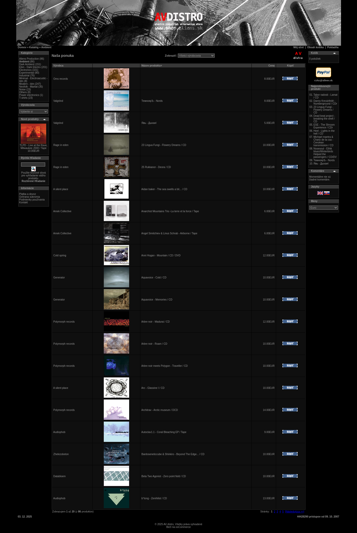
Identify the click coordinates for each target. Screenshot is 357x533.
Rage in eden (61, 145)
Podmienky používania (32, 199)
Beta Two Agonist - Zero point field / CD (164, 476)
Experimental (26, 72)
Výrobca (58, 65)
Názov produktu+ (152, 65)
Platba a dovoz (27, 194)
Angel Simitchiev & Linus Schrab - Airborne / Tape (169, 233)
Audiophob (59, 432)
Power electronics (29, 95)
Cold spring (59, 255)
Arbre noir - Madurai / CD (155, 321)
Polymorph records (64, 321)
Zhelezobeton (61, 454)
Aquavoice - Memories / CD (156, 299)
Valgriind (58, 100)
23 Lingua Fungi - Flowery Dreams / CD (164, 145)
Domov (22, 47)
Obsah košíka (315, 47)
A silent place (60, 189)
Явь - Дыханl (149, 123)
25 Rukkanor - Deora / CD (156, 167)
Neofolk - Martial (28, 86)
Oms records (60, 78)
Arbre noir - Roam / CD (154, 343)
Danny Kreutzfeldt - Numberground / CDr (325, 102)
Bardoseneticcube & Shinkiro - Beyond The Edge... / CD (173, 454)
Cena (271, 65)
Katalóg (34, 47)
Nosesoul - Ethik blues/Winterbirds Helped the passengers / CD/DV (324, 152)
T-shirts (23, 97)
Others (23, 92)
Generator (59, 277)
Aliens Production (29, 58)
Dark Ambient (27, 64)
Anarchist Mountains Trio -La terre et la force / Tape (170, 211)
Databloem (59, 476)
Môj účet (298, 47)
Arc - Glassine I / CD (152, 388)
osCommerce (183, 527)
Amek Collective (62, 211)
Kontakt (23, 202)
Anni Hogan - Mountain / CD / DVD (161, 255)
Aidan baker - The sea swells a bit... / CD (164, 189)
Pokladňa (332, 47)
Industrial (24, 75)
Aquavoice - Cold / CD (153, 277)
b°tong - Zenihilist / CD (154, 498)
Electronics (25, 70)
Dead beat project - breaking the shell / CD (324, 118)
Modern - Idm (26, 83)
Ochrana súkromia (29, 196)
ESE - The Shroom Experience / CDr (324, 126)
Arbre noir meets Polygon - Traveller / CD (164, 365)
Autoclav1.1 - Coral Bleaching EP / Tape (163, 432)
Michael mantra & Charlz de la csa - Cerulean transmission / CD (323, 141)
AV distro (168, 524)
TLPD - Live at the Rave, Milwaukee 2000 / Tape (33, 146)
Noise (22, 89)
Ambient (46, 47)
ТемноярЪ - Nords (152, 100)
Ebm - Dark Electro (30, 67)
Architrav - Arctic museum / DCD (159, 410)
